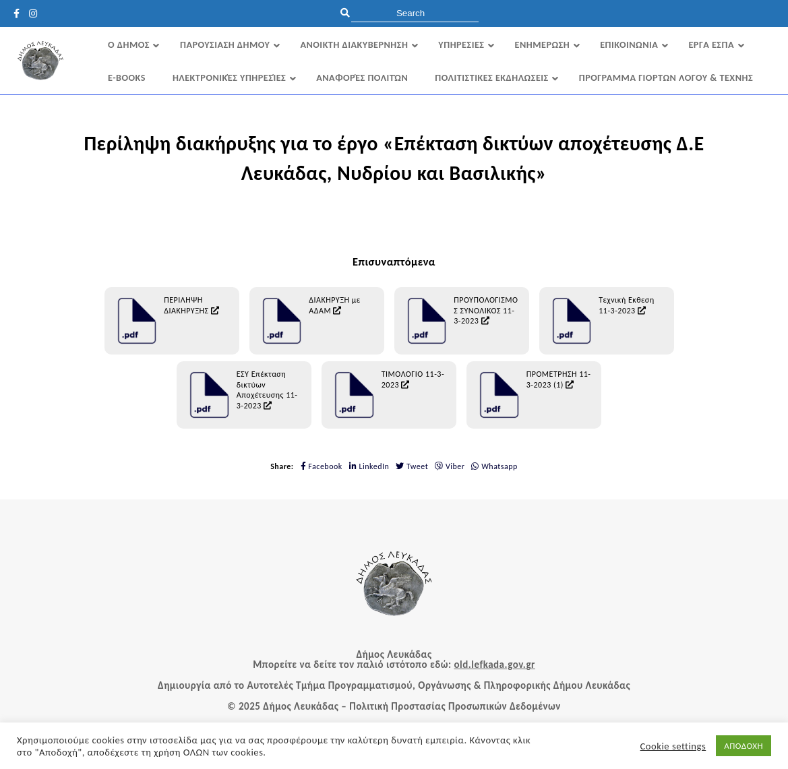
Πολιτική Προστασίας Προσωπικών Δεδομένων (455, 706)
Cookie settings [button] (673, 746)
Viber (449, 466)
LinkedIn (369, 466)
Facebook (321, 466)
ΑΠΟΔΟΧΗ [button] (743, 746)
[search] (415, 13)
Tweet (412, 466)
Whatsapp (494, 466)
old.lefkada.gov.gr (494, 664)
